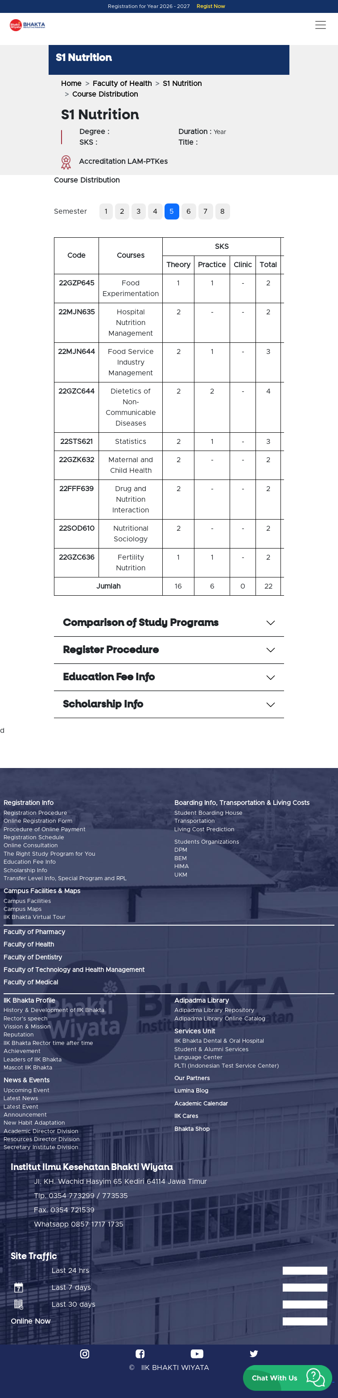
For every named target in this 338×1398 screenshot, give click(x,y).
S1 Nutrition (182, 83)
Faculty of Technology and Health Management (74, 970)
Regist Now (211, 6)
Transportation (194, 821)
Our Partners (192, 1078)
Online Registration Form (38, 821)
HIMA (181, 867)
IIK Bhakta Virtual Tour (35, 917)
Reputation (19, 1035)
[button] (287, 1378)
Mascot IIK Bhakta (28, 1068)
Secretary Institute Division (41, 1147)
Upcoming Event (26, 1090)
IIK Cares (186, 1116)
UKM (180, 875)
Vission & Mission (27, 1027)
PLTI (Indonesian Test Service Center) (226, 1066)
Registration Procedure (35, 813)
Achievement (22, 1051)
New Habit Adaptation (34, 1123)
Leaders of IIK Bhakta (33, 1060)
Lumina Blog (191, 1091)
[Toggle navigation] (321, 24)
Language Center (198, 1058)
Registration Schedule (34, 838)
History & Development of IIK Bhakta (54, 1010)
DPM (180, 850)
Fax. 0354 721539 (64, 1210)
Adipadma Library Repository (214, 1010)
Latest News (21, 1098)
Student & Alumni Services (211, 1050)
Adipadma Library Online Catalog (219, 1019)
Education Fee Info (30, 862)
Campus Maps (22, 909)
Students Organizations (206, 842)
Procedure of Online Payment (45, 830)
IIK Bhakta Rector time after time (48, 1043)
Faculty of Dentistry (33, 958)
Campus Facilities (27, 901)
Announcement (25, 1115)
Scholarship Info (25, 871)
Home (71, 83)
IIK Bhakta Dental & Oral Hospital (219, 1041)
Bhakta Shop (192, 1129)
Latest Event (21, 1107)
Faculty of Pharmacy (34, 932)
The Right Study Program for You (49, 854)
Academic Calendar (201, 1104)
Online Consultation (31, 846)
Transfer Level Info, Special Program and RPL (65, 879)
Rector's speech (26, 1019)
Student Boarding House (208, 813)
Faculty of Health (122, 83)
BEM (180, 859)
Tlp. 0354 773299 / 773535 (81, 1195)
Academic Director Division (41, 1131)
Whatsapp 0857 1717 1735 (79, 1224)
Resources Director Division (42, 1139)
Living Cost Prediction (204, 830)
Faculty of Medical (31, 982)
